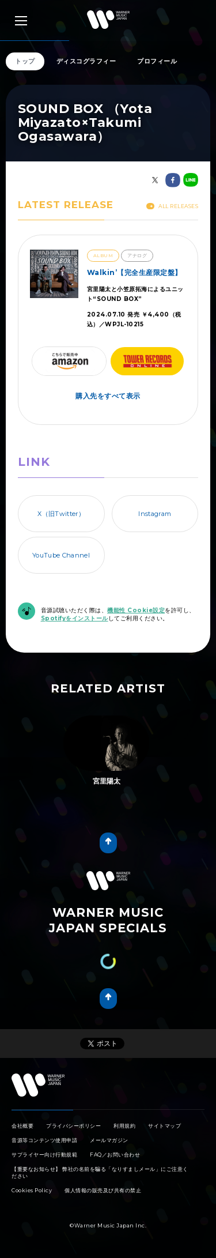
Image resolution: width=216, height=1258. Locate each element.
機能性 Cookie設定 (136, 610)
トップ (25, 61)
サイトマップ (164, 1126)
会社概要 (22, 1126)
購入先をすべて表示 (108, 395)
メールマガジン (109, 1140)
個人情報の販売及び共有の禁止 (103, 1190)
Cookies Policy (32, 1190)
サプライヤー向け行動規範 (44, 1154)
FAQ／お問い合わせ (115, 1154)
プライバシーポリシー (73, 1126)
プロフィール (157, 61)
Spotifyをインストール (74, 618)
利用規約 (124, 1126)
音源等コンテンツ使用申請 (44, 1140)
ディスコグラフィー (86, 61)
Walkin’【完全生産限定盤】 (134, 272)
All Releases (172, 206)
